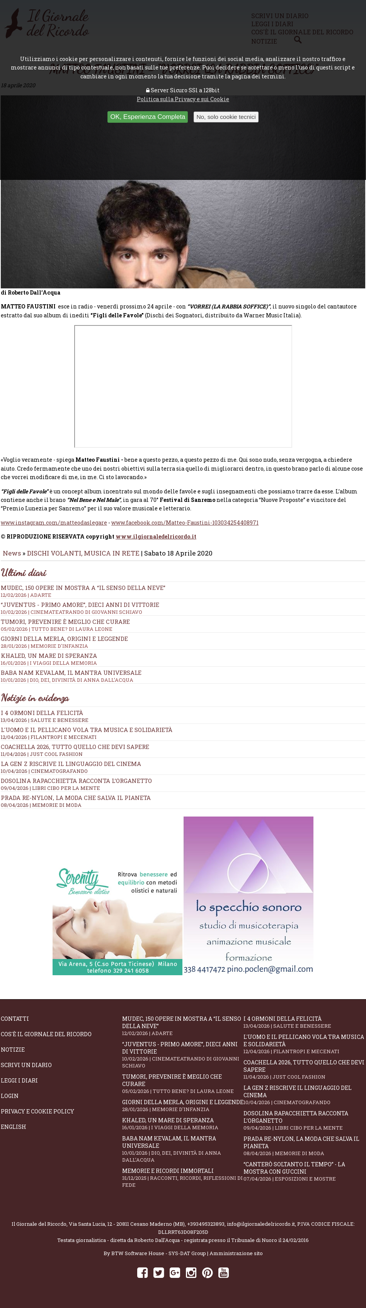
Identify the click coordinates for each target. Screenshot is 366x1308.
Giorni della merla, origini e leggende (182, 1111)
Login (10, 1101)
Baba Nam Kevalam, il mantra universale (182, 1154)
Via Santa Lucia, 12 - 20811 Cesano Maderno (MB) (127, 1229)
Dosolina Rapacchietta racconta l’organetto (76, 786)
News (12, 558)
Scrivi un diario (26, 1070)
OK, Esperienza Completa (147, 116)
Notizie (13, 1055)
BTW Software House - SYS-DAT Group (158, 1258)
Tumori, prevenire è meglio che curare (182, 1089)
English (13, 1132)
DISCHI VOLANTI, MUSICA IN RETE (83, 558)
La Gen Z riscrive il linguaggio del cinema (71, 769)
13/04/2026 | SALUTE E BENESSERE (45, 725)
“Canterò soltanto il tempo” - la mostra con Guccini (304, 1177)
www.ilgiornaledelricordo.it (156, 542)
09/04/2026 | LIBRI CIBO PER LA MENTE (50, 793)
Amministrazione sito (236, 1258)
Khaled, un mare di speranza (182, 1129)
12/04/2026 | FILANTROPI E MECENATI (49, 742)
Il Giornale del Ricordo (39, 1229)
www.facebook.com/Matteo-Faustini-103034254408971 (185, 528)
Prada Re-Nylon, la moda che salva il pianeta (76, 803)
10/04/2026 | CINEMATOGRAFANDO (44, 776)
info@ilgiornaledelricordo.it (261, 1229)
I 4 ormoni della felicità (42, 718)
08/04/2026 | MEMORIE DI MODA (41, 810)
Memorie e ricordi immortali (182, 1183)
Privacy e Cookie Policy (37, 1116)
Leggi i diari (19, 1085)
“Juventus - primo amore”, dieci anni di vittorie (182, 1060)
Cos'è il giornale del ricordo (46, 1039)
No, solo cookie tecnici (225, 117)
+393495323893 (206, 1229)
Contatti (15, 1024)
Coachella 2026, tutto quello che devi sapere (75, 752)
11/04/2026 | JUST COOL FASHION (42, 759)
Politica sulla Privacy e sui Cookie (183, 99)
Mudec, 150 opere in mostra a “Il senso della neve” (182, 1031)
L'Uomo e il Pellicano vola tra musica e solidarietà (86, 735)
